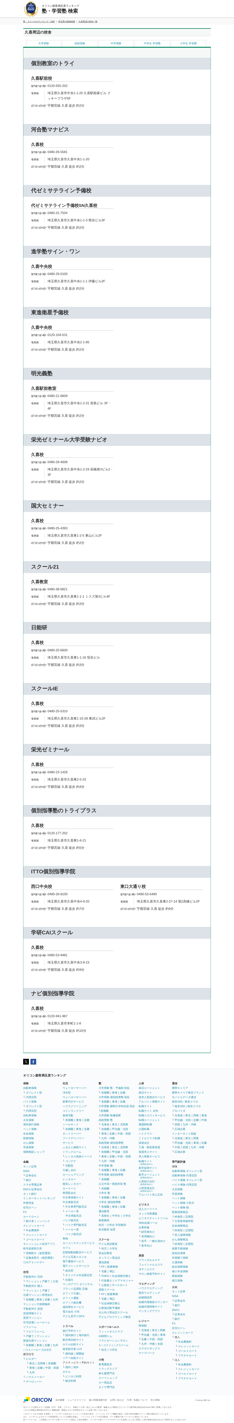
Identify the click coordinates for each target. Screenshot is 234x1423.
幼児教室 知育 (107, 1229)
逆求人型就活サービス (152, 1097)
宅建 (104, 1271)
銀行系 (30, 1221)
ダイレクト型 (34, 1092)
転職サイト (145, 1106)
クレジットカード (34, 1225)
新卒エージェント (149, 1176)
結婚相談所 (145, 1297)
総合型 (69, 1270)
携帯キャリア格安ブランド (188, 1092)
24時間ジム (105, 1336)
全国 (160, 1343)
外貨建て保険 (180, 1257)
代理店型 (31, 1097)
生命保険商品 (180, 1225)
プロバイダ (178, 1110)
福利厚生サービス (73, 1307)
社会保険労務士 (121, 1275)
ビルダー (31, 1358)
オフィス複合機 (72, 1302)
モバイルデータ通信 (184, 1097)
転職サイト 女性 (148, 1110)
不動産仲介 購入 (33, 1285)
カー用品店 (105, 1382)
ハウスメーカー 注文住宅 (37, 1349)
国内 (68, 1367)
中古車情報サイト (73, 1197)
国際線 (80, 1353)
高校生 (105, 1215)
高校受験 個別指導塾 (111, 1142)
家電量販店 (105, 1364)
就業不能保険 (180, 1248)
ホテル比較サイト (73, 1344)
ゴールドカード (35, 1239)
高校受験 (79, 43)
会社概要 (60, 1400)
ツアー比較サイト (73, 1358)
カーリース (69, 1188)
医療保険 (28, 1138)
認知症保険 (178, 1253)
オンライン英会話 (109, 1257)
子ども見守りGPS (73, 1316)
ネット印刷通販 (148, 1213)
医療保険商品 (180, 1212)
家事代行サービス (73, 1101)
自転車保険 (30, 1115)
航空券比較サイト (73, 1339)
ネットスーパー (72, 1133)
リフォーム (30, 1326)
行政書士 (106, 1280)
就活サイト (145, 1092)
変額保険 (177, 1275)
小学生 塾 (104, 1192)
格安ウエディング (149, 1292)
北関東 (41, 1363)
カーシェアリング (73, 1174)
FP (103, 1266)
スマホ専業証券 (32, 1184)
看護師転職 (145, 1124)
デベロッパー (34, 1381)
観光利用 (70, 1380)
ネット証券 (30, 1166)
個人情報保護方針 (98, 1400)
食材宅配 (68, 1115)
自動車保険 (30, 1087)
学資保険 (28, 1147)
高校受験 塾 (106, 1120)
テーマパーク (147, 1353)
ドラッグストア (108, 1368)
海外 (76, 1367)
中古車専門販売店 (76, 1206)
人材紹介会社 (147, 1182)
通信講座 (104, 1262)
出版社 (69, 1279)
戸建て (46, 1281)
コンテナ (70, 1161)
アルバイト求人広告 (151, 1194)
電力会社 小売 (71, 1311)
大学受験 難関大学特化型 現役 (117, 1106)
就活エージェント (149, 1087)
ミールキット (71, 1124)
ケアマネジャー (124, 1280)
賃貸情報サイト (32, 1313)
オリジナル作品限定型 (78, 1275)
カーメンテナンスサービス (79, 1243)
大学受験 (43, 43)
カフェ (67, 1247)
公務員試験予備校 (109, 1307)
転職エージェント (149, 1120)
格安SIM (180, 1106)
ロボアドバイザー (34, 1262)
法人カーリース (148, 1209)
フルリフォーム (35, 1331)
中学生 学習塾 (152, 43)
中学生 (116, 1215)
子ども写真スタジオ (75, 1256)
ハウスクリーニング (75, 1106)
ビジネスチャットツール (153, 1218)
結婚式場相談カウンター (153, 1302)
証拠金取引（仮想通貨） (40, 1257)
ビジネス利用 (73, 1376)
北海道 (105, 1124)
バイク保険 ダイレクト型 (187, 1180)
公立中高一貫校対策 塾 (112, 1183)
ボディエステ (147, 1269)
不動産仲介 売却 (33, 1276)
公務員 (105, 1285)
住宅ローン (30, 1207)
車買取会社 (69, 1192)
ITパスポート (120, 1285)
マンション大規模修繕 (36, 1304)
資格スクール (107, 1289)
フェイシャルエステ (151, 1264)
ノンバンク (43, 1221)
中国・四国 (52, 1367)
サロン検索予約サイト (152, 1273)
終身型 (179, 1216)
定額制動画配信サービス (77, 1252)
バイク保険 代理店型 (184, 1184)
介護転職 (144, 1129)
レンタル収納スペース (78, 1156)
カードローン (31, 1216)
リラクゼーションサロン (113, 1340)
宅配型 (69, 1165)
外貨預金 (28, 1202)
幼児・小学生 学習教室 (112, 1224)
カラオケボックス (149, 1348)
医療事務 (112, 1266)
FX (25, 1212)
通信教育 (104, 1211)
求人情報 (155, 1400)
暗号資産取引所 (32, 1248)
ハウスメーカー (35, 1377)
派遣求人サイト (148, 1151)
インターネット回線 (184, 1133)
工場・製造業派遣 (149, 1147)
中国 (204, 1120)
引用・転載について (137, 1400)
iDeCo (175, 1309)
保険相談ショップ (34, 1151)
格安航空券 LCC (72, 1349)
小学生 (127, 1215)
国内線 (69, 1353)
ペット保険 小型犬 (183, 1202)
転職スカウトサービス (152, 1115)
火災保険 (28, 1120)
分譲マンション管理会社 (38, 1294)
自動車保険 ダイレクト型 (187, 1171)
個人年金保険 (180, 1271)
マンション (32, 1281)
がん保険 (28, 1142)
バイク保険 (30, 1101)
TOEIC (105, 1275)
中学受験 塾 (106, 1165)
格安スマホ (194, 1106)
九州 (55, 1299)
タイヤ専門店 (107, 1387)
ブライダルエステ (149, 1260)
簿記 (112, 1271)
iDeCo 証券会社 (32, 1189)
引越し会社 (69, 1170)
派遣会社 (144, 1142)
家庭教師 (104, 1220)
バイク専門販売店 (76, 1224)
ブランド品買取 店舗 (75, 1288)
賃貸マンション (32, 1317)
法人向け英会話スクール (113, 1312)
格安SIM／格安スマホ (185, 1101)
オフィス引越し (72, 1293)
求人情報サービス (149, 1156)
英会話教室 (105, 1253)
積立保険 (177, 1280)
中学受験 (116, 43)
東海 (39, 1299)
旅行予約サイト (72, 1330)
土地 (55, 1281)
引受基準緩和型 (184, 1221)
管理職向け (148, 1236)
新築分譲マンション (35, 1340)
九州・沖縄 (108, 1138)
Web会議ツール (148, 1222)
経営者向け (148, 1231)
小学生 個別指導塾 (110, 1202)
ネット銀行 (30, 1193)
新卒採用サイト (148, 1169)
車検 (65, 1238)
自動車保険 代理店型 (184, 1175)
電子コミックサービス (76, 1265)
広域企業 (180, 1129)
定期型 (189, 1216)
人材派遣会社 (147, 1189)
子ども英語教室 (108, 1243)
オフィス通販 (71, 1297)
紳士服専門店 (107, 1373)
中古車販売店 (71, 1202)
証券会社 (31, 1175)
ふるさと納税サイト (75, 1147)
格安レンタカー (72, 1183)
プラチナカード (187, 1355)
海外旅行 (84, 1335)
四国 (177, 1124)
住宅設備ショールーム (36, 1322)
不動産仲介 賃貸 (33, 1308)
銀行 (28, 1180)
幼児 (104, 1248)
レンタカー (69, 1179)
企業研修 (144, 1227)
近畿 (47, 1299)
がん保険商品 (180, 1239)
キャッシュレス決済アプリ (39, 1243)
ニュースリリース (76, 1400)
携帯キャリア (180, 1087)
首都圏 (30, 1299)
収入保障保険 (183, 1234)
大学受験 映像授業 (110, 1115)
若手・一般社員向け (153, 1241)
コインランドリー (73, 1110)
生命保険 (28, 1133)
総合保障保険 (180, 1266)
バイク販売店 (71, 1220)
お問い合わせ (117, 1400)
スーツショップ (108, 1377)
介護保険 (177, 1262)
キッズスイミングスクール (113, 1345)
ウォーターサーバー (75, 1087)
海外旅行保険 (31, 1124)
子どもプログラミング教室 (115, 1316)
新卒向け (146, 1245)
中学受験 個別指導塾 (111, 1174)
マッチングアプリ (149, 1311)
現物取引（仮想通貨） (39, 1253)
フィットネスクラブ (111, 1331)
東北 (32, 1363)
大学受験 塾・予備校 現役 (114, 1087)
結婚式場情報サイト (151, 1306)
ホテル (67, 1371)
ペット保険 (30, 1129)
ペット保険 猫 (180, 1207)
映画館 (143, 1325)
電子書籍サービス (73, 1261)
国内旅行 (70, 1335)
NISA (26, 1171)
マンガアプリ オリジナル (78, 1284)
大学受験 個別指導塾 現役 (114, 1097)
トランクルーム (72, 1151)
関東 (162, 1330)
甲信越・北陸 (120, 1129)
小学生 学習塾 (188, 43)
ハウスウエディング (151, 1288)
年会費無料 (32, 1230)
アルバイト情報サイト (152, 1101)
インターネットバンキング (39, 1198)
